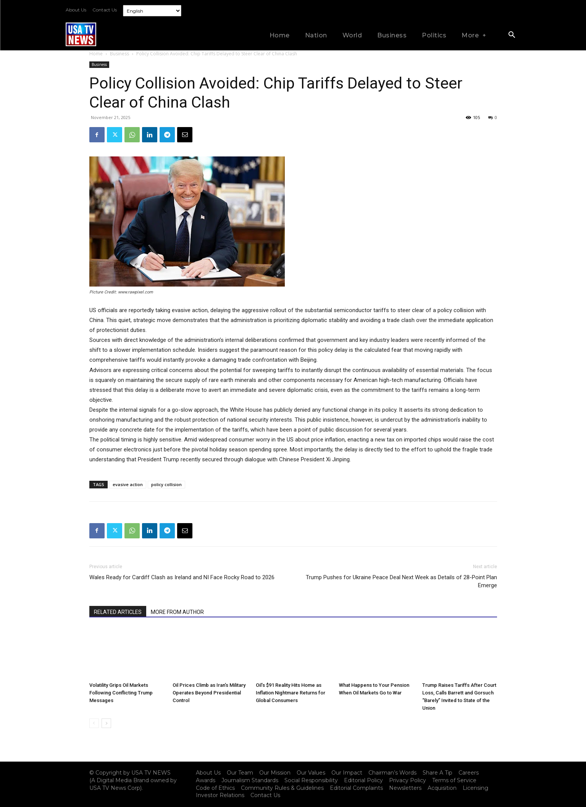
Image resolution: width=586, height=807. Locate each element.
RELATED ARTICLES (118, 612)
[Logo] (81, 34)
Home (96, 53)
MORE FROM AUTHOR (177, 612)
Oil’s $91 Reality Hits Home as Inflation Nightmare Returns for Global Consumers (290, 692)
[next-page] (106, 723)
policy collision (166, 484)
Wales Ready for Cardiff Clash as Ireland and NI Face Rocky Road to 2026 (181, 577)
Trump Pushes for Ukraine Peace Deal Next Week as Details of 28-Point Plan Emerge (401, 581)
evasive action (128, 484)
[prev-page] (94, 723)
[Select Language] (152, 10)
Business (119, 53)
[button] (512, 35)
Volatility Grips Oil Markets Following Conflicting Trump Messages (121, 692)
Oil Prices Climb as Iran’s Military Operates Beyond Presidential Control (209, 692)
